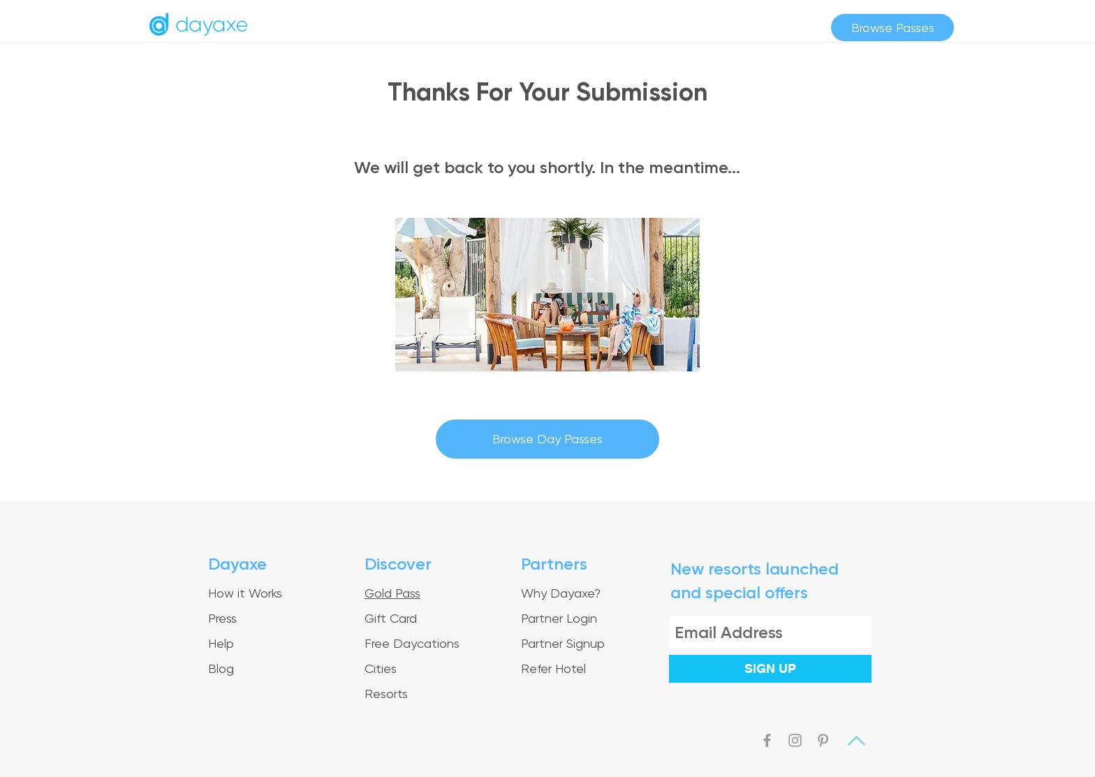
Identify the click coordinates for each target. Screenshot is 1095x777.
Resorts (386, 693)
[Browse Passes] (892, 27)
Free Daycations (412, 643)
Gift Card (391, 618)
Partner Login (559, 618)
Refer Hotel (553, 668)
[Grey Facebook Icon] (767, 740)
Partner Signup (563, 643)
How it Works (245, 593)
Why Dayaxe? (561, 593)
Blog (221, 668)
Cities (381, 668)
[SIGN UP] (770, 669)
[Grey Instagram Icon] (795, 740)
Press (222, 618)
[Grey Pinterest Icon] (823, 740)
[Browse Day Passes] (547, 439)
